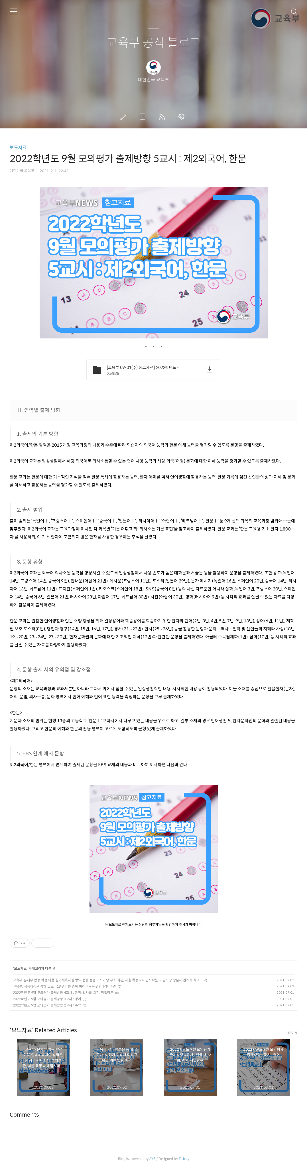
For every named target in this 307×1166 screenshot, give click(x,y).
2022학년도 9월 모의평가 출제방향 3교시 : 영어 (47, 999)
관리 (182, 116)
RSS (163, 116)
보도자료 (18, 148)
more (292, 1032)
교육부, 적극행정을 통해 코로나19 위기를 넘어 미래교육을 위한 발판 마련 (64, 986)
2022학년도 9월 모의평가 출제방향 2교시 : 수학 (47, 1005)
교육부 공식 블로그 (154, 43)
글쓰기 (124, 116)
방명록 (144, 116)
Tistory (184, 1159)
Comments (24, 1114)
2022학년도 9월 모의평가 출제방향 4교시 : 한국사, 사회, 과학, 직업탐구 (63, 993)
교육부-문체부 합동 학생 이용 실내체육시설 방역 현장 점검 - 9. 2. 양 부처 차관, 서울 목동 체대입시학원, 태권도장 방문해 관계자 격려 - (107, 980)
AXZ (152, 1159)
